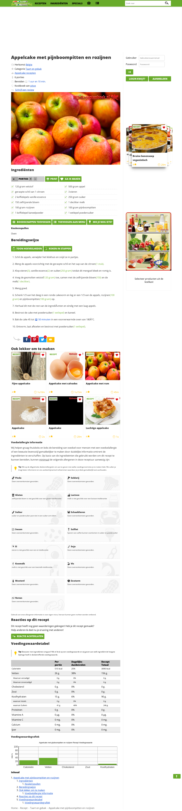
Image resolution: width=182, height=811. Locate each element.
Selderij (73, 477)
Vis (70, 563)
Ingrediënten (26, 780)
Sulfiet (72, 529)
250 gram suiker (77, 197)
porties (20, 77)
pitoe (33, 85)
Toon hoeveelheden (27, 248)
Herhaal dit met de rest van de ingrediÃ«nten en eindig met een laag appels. (55, 305)
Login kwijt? (137, 78)
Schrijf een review (24, 89)
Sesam (17, 529)
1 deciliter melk (76, 202)
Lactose (73, 495)
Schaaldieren (76, 512)
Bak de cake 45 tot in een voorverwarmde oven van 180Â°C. (55, 319)
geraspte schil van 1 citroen (30, 191)
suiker (63, 270)
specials (77, 3)
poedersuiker (51, 312)
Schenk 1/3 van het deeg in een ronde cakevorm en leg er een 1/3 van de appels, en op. (63, 297)
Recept (24, 808)
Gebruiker (131, 57)
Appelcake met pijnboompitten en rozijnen (36, 777)
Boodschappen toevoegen (31, 222)
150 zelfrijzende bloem (27, 202)
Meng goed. (21, 288)
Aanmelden (160, 78)
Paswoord (131, 64)
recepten (40, 3)
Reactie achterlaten (27, 636)
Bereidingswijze (27, 787)
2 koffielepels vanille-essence (30, 197)
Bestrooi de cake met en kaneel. (45, 312)
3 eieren (72, 191)
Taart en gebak (34, 68)
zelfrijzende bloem (88, 277)
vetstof (45, 277)
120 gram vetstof (24, 186)
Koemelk (18, 563)
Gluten (17, 495)
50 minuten (43, 319)
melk (21, 281)
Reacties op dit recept (30, 796)
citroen (96, 263)
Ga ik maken (70, 178)
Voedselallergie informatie (39, 793)
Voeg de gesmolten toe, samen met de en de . (60, 279)
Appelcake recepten (25, 73)
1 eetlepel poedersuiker (81, 212)
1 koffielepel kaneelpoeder (29, 212)
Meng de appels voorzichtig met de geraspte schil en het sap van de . (59, 263)
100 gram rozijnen (25, 207)
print (51, 178)
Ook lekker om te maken (32, 790)
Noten (17, 597)
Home (14, 808)
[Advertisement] (91, 30)
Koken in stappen (58, 248)
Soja (71, 546)
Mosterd (18, 580)
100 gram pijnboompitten (82, 207)
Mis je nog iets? (100, 222)
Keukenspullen (33, 783)
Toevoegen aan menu (69, 222)
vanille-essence (40, 270)
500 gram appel (76, 186)
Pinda (16, 477)
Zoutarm (73, 580)
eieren (25, 270)
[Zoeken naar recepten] (148, 3)
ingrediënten (59, 3)
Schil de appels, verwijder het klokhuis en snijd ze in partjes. (47, 257)
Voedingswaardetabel (30, 799)
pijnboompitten (37, 299)
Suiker (17, 512)
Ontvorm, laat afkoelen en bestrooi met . (51, 326)
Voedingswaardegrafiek (37, 802)
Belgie (29, 64)
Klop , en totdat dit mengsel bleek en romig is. (63, 270)
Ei (14, 546)
